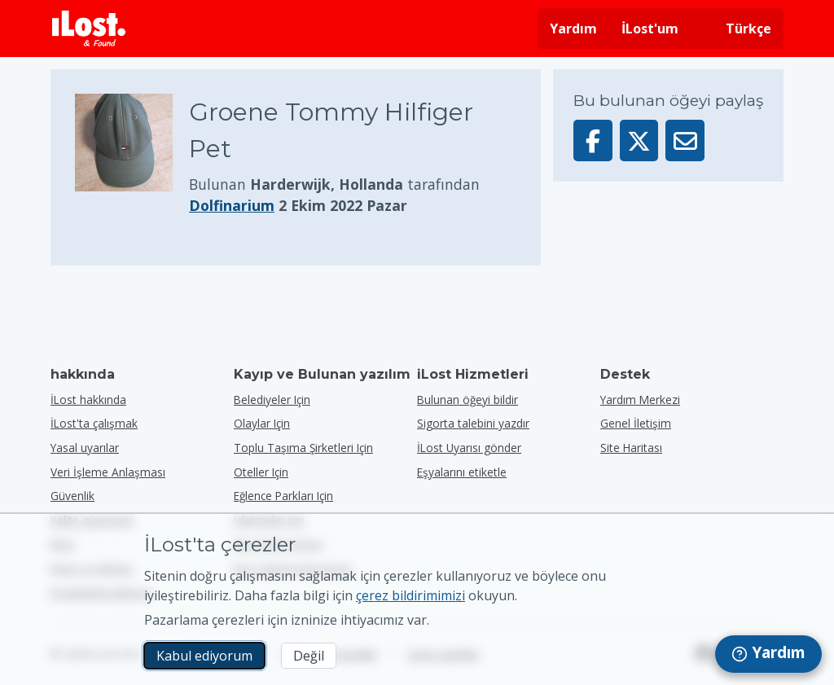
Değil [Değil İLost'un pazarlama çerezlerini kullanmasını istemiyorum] (308, 656)
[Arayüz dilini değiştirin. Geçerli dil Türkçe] (737, 28)
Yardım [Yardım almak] (573, 28)
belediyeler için (272, 399)
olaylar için (262, 423)
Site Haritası (631, 447)
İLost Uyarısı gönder (469, 447)
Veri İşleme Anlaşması (107, 472)
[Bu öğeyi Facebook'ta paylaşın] (592, 140)
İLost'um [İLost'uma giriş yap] (649, 28)
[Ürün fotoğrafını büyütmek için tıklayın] (132, 155)
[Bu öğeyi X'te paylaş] (639, 140)
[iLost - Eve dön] (88, 28)
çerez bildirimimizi (410, 595)
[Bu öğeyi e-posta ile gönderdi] (685, 140)
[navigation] (768, 654)
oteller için (261, 472)
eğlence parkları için (283, 495)
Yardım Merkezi (640, 399)
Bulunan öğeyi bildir (467, 399)
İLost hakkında (88, 399)
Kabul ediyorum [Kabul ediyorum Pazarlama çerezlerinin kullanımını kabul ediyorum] (204, 656)
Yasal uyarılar (84, 447)
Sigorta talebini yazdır (473, 423)
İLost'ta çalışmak (94, 423)
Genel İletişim (635, 423)
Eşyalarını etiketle (462, 472)
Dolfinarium (231, 205)
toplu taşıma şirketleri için (303, 447)
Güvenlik (72, 495)
